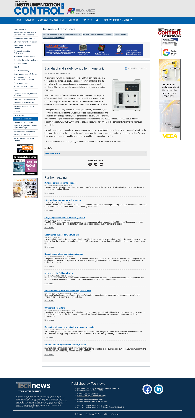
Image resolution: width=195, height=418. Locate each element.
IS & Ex (17, 67)
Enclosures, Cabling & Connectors (22, 46)
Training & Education (22, 135)
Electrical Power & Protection (25, 42)
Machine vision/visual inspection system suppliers (62, 34)
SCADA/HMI (19, 115)
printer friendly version (135, 68)
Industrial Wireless (21, 63)
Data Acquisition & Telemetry (25, 38)
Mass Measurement (22, 83)
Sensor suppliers (121, 34)
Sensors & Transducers (23, 119)
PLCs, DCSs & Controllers (24, 99)
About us (29, 20)
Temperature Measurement (24, 131)
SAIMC (17, 112)
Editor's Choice (20, 29)
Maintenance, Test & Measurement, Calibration (24, 79)
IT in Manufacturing (21, 71)
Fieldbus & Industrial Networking (22, 52)
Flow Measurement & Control (25, 56)
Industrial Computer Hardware (26, 60)
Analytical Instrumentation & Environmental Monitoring (25, 34)
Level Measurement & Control (25, 74)
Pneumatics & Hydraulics (24, 103)
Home (18, 20)
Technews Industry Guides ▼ (117, 20)
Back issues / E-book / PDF (51, 20)
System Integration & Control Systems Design (25, 127)
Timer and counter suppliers (53, 38)
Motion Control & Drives (23, 87)
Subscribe (73, 20)
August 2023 (48, 73)
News (16, 90)
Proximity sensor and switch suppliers (98, 34)
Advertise (87, 20)
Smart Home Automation (23, 122)
